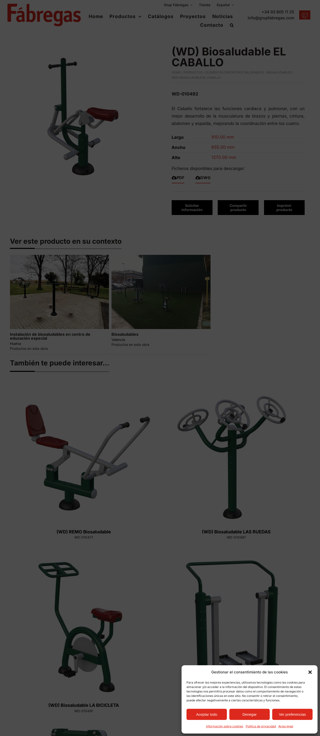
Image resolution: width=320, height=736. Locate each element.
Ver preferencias (292, 714)
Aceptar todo (206, 714)
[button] (310, 672)
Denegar (249, 714)
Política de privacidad (261, 726)
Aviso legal (285, 726)
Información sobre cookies (224, 726)
